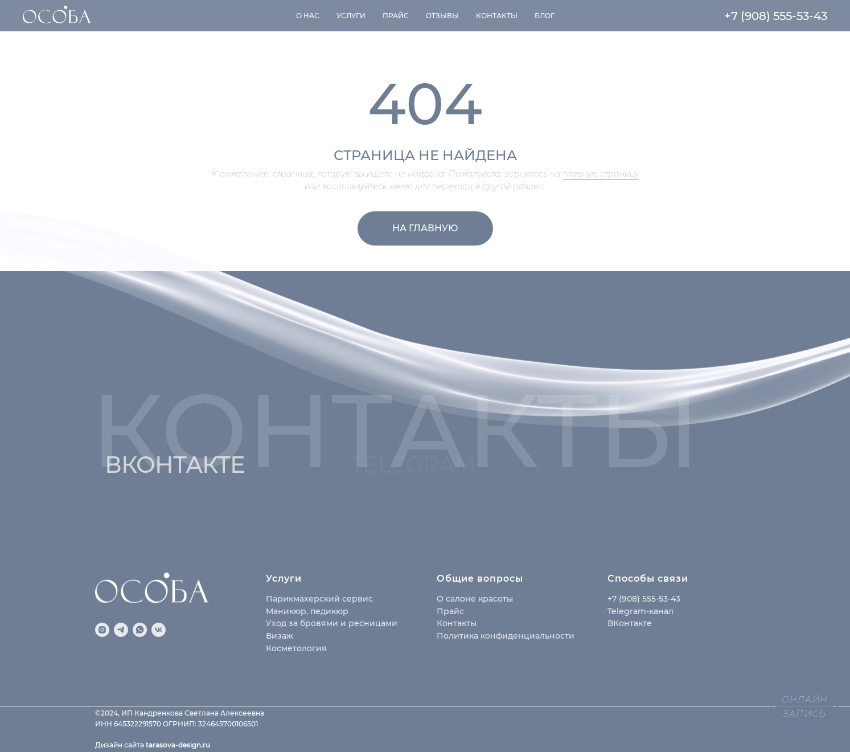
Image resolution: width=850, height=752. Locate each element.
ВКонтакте (629, 623)
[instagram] (102, 630)
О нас (307, 15)
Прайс (396, 15)
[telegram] (121, 630)
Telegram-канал (640, 611)
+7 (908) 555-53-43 (775, 16)
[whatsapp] (140, 630)
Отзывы (442, 15)
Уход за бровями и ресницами (331, 623)
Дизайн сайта (120, 745)
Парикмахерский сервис (319, 599)
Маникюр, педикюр (307, 611)
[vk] (158, 630)
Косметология (296, 648)
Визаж (279, 636)
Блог (545, 15)
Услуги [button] (351, 15)
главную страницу (601, 174)
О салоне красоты (475, 599)
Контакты (497, 15)
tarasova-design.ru (178, 745)
